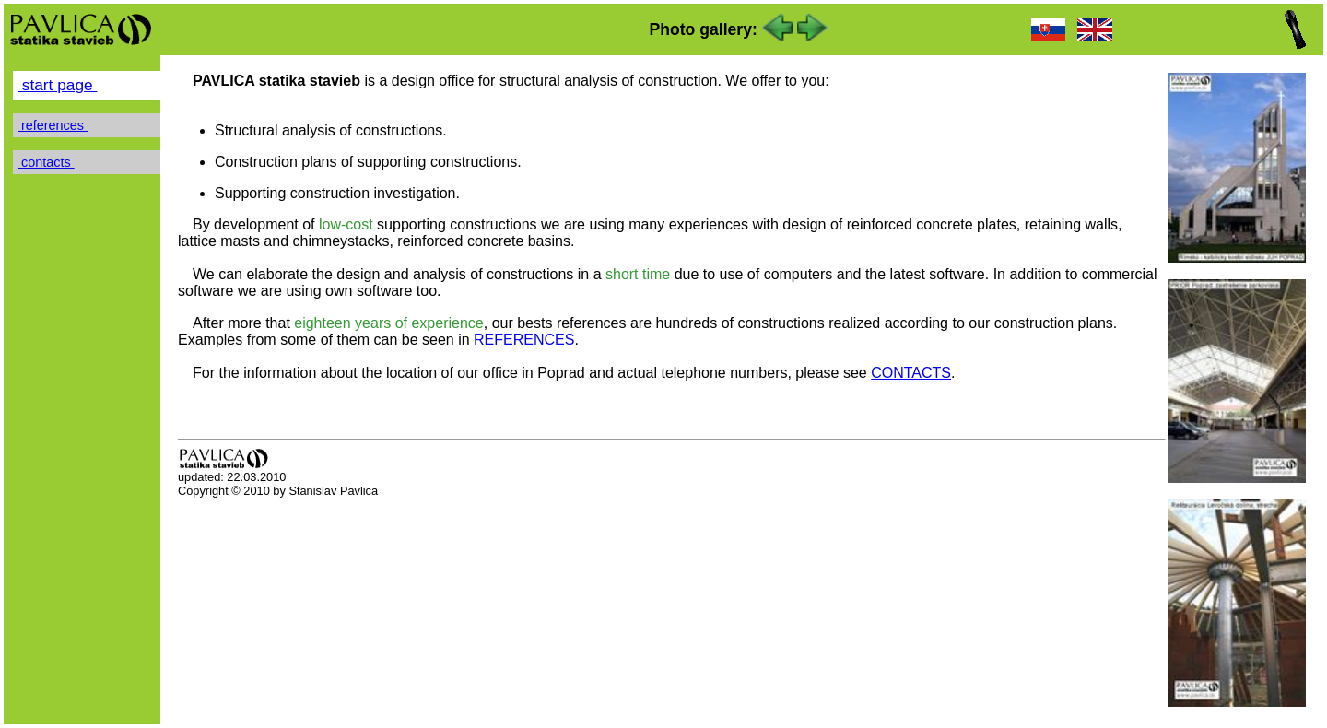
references (53, 125)
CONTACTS (911, 373)
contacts (46, 162)
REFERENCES (524, 339)
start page (57, 85)
